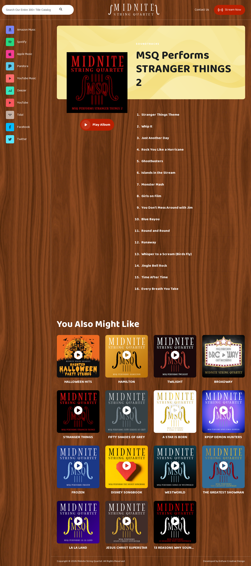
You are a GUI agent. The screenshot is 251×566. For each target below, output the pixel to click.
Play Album (95, 124)
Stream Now (229, 9)
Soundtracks (147, 44)
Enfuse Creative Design (232, 561)
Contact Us (202, 10)
